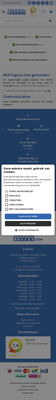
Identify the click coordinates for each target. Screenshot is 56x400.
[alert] (28, 200)
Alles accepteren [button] (28, 216)
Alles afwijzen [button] (28, 223)
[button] (28, 230)
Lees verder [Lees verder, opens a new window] (46, 185)
